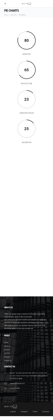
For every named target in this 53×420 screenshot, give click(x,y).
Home (6, 15)
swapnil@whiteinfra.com (17, 383)
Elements (13, 15)
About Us (7, 346)
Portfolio (7, 353)
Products (7, 357)
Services (7, 350)
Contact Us (8, 361)
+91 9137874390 (15, 388)
